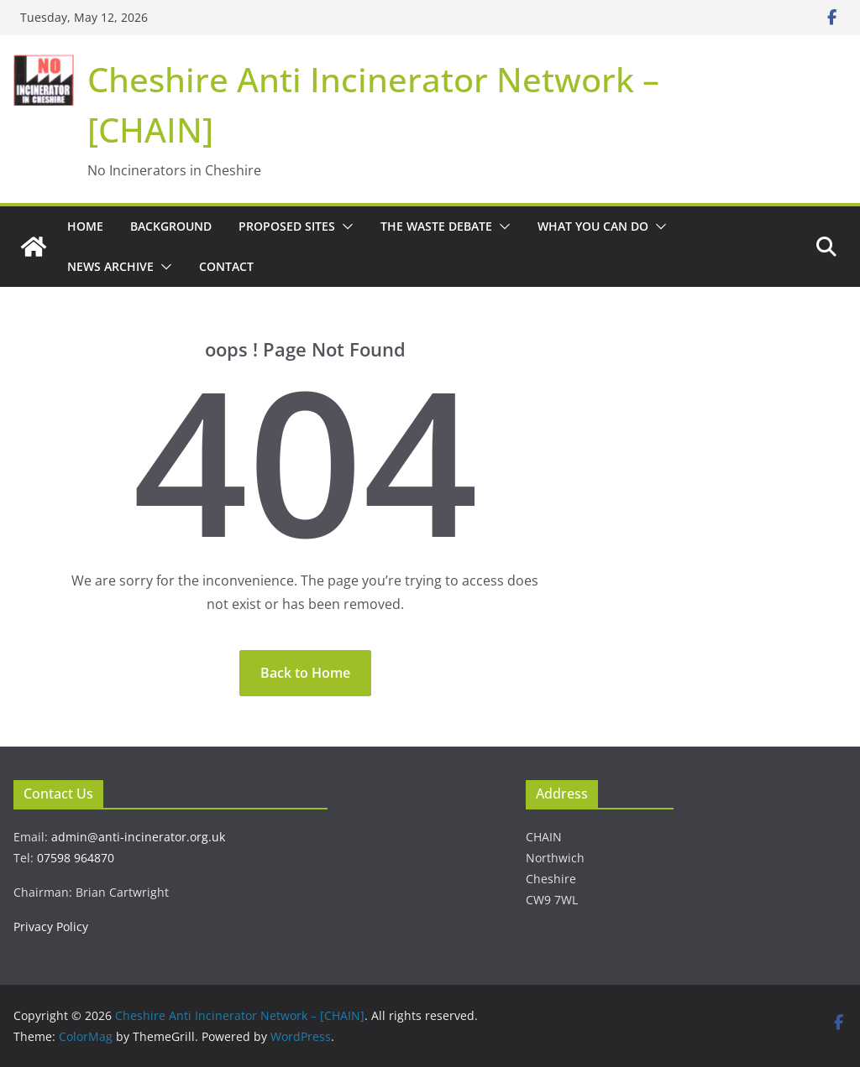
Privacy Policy (50, 926)
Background (171, 226)
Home (85, 226)
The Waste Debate (436, 226)
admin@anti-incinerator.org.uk (138, 837)
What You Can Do (593, 226)
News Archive (110, 266)
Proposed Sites (287, 226)
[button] (344, 226)
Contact (226, 266)
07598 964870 (75, 858)
